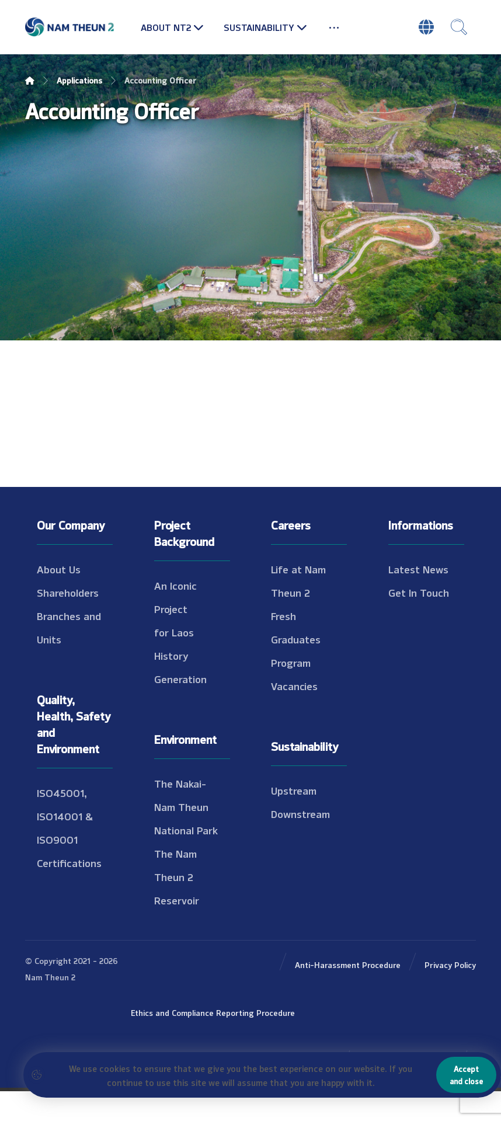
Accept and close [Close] (466, 1074)
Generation (180, 678)
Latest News (418, 568)
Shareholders (68, 592)
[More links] (334, 27)
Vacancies (294, 685)
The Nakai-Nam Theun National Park (186, 806)
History (171, 655)
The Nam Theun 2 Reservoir (176, 876)
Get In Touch (418, 592)
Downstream (300, 813)
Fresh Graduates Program (296, 638)
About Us (59, 568)
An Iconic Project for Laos (175, 608)
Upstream (293, 790)
